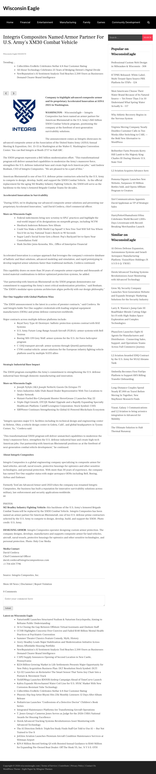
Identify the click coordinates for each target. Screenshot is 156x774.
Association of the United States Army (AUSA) (64, 142)
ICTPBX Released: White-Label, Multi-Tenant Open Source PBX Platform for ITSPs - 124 (128, 78)
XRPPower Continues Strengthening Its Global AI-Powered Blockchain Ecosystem (60, 409)
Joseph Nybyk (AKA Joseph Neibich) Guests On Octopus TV (49, 387)
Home (10, 22)
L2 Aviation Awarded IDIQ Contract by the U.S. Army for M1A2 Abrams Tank (130, 359)
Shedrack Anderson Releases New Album (39, 225)
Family (86, 22)
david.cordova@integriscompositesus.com (26, 560)
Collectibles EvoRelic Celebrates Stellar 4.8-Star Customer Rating (52, 66)
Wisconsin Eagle (21, 8)
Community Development (126, 22)
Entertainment (45, 22)
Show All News (11, 584)
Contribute (64, 765)
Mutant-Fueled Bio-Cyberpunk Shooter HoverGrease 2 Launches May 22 (56, 398)
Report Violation (43, 584)
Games (101, 22)
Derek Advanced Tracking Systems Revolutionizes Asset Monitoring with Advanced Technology (129, 276)
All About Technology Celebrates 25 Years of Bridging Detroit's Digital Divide (58, 70)
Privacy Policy (77, 765)
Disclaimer (27, 584)
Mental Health (14, 34)
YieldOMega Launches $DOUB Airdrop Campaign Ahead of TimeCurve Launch (59, 679)
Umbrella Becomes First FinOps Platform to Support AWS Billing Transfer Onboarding (128, 375)
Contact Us (91, 765)
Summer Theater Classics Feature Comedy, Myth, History (48, 638)
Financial (25, 22)
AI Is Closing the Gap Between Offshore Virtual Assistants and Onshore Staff (58, 627)
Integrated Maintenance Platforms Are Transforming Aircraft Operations (56, 709)
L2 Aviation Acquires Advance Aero (129, 170)
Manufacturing (68, 22)
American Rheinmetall (57, 120)
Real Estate (35, 34)
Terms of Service (49, 765)
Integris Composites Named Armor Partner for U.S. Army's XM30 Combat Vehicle (53, 39)
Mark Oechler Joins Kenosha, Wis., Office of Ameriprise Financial (52, 244)
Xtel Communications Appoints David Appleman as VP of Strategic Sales (130, 203)
